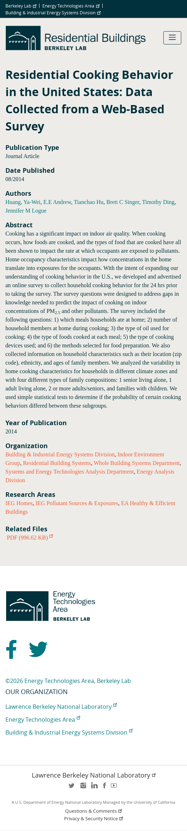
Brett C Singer (122, 202)
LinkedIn (93, 787)
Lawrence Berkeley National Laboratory (61, 707)
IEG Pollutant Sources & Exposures (77, 503)
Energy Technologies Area (70, 6)
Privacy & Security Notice (94, 818)
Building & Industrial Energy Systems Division (52, 12)
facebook (104, 787)
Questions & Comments (94, 811)
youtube (115, 787)
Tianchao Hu (89, 202)
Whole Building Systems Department (137, 463)
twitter (72, 787)
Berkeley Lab (20, 6)
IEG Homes (19, 503)
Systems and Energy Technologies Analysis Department (69, 472)
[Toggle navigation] (172, 37)
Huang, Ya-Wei (23, 202)
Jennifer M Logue (26, 211)
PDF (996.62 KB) (30, 538)
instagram (83, 787)
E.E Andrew (57, 202)
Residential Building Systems (57, 463)
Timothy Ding (158, 202)
